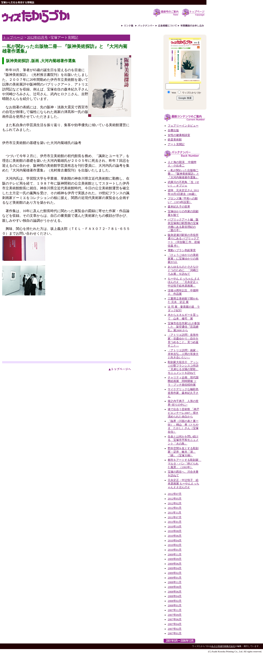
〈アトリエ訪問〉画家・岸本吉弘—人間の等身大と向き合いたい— (183, 354)
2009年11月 (174, 554)
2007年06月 (174, 619)
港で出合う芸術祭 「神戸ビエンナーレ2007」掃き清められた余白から (183, 413)
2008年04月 (174, 596)
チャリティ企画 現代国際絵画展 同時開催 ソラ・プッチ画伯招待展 (183, 381)
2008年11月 (174, 582)
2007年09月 (174, 614)
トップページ (13, 37)
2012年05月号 (37, 37)
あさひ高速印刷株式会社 (223, 646)
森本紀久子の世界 (179, 206)
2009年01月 (174, 577)
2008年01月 (174, 605)
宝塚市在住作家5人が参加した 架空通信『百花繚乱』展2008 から (184, 327)
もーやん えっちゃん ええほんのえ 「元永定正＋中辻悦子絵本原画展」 (184, 282)
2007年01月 (174, 633)
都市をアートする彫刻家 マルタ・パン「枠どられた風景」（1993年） (184, 463)
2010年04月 (174, 540)
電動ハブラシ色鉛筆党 (182, 250)
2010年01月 (174, 549)
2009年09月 (174, 559)
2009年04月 (174, 568)
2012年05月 (174, 498)
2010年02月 (174, 545)
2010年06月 (174, 535)
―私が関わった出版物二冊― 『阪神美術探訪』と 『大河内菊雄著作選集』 (183, 174)
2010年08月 (174, 531)
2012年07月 (174, 493)
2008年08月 (174, 586)
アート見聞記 (176, 144)
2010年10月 (174, 526)
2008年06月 (174, 591)
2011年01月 (174, 521)
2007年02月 (174, 628)
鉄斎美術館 (175, 139)
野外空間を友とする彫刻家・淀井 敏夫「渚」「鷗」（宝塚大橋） (183, 452)
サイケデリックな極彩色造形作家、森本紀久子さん (183, 393)
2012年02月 (174, 503)
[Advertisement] (38, 329)
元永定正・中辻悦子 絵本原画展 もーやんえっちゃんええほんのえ (183, 484)
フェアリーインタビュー (183, 125)
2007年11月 (174, 610)
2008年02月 (174, 600)
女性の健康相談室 (179, 135)
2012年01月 (174, 507)
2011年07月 (174, 517)
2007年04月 (174, 624)
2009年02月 (174, 573)
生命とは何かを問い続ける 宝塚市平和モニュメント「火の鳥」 (183, 440)
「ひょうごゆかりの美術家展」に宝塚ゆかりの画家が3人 (183, 259)
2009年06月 (174, 563)
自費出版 (173, 130)
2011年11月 (174, 512)
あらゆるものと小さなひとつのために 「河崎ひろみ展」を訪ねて (183, 270)
